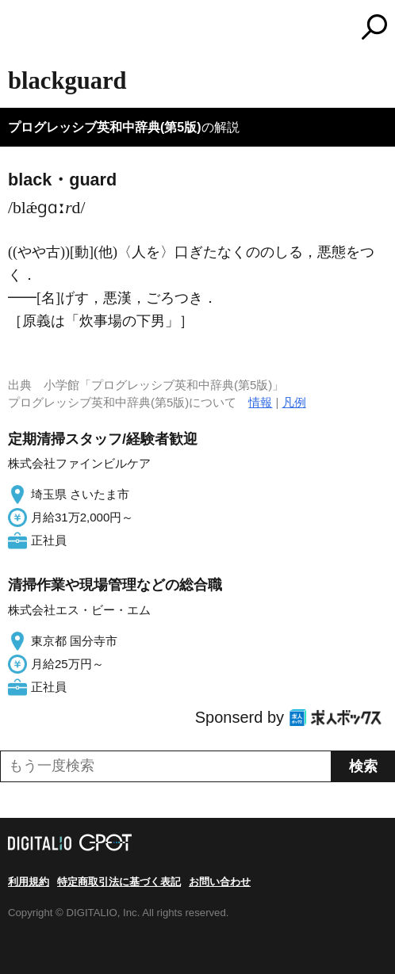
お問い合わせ (220, 882)
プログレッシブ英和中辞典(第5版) (104, 127)
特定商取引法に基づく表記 (119, 882)
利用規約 (28, 882)
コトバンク (264, 27)
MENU (20, 29)
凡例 (294, 402)
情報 (260, 402)
